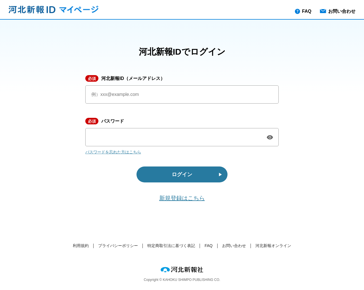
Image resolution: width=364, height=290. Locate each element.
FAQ (303, 11)
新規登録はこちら (182, 198)
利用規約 (81, 245)
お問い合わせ (337, 11)
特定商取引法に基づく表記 (171, 245)
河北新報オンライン (273, 245)
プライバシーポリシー (118, 245)
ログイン (182, 174)
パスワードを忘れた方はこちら (113, 152)
